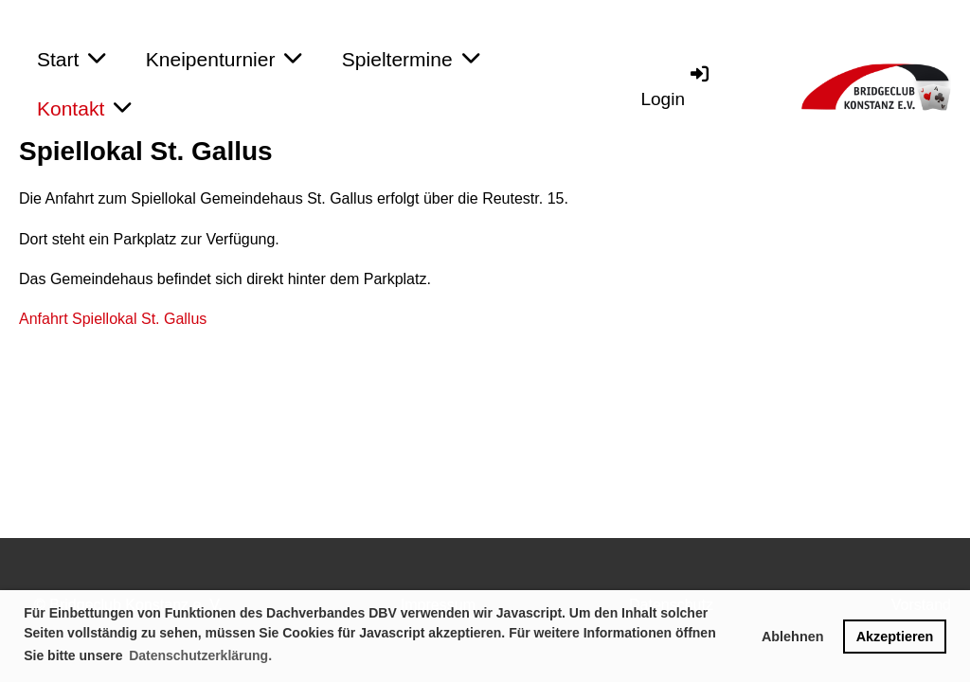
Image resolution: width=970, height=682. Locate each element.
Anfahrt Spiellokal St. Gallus (113, 319)
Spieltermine (410, 58)
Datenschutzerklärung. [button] (200, 655)
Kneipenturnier (224, 58)
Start (71, 58)
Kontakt (84, 108)
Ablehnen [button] (793, 636)
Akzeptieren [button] (895, 636)
